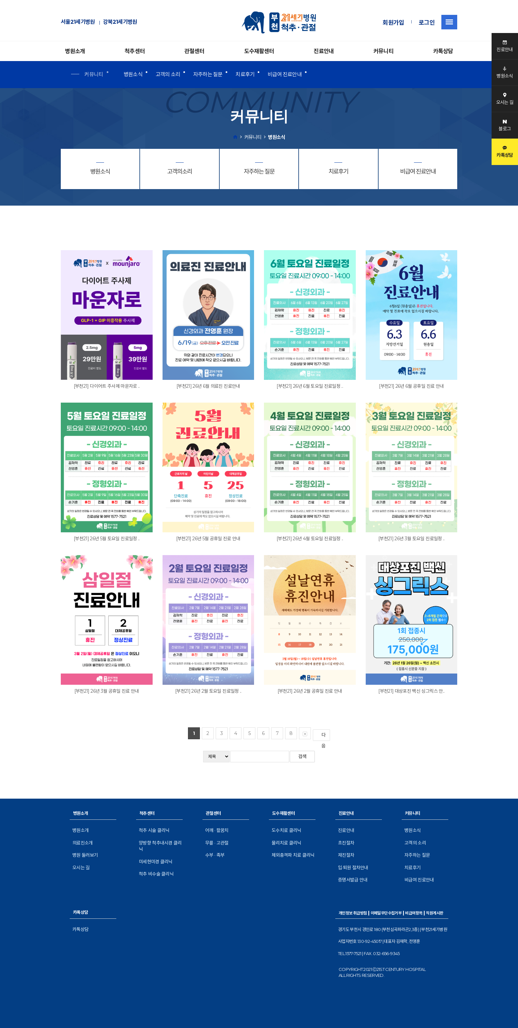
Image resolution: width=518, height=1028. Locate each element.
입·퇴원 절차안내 (353, 868)
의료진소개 (82, 843)
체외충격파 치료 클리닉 (293, 855)
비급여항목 (413, 913)
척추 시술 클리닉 (154, 830)
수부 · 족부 (214, 855)
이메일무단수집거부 (386, 913)
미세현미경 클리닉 (155, 862)
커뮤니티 (383, 51)
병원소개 (75, 51)
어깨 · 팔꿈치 (216, 830)
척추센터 (135, 51)
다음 (324, 736)
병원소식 (133, 74)
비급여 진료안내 (285, 74)
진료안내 (324, 51)
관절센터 (194, 51)
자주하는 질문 (207, 74)
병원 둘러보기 (85, 855)
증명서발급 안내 (352, 880)
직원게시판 (434, 913)
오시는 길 (81, 868)
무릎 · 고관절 (216, 843)
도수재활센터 (259, 51)
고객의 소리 (168, 74)
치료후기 (245, 74)
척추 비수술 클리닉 (156, 874)
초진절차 (346, 843)
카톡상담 (443, 51)
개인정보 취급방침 (353, 913)
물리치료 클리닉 (286, 843)
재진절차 (346, 855)
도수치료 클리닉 (286, 830)
